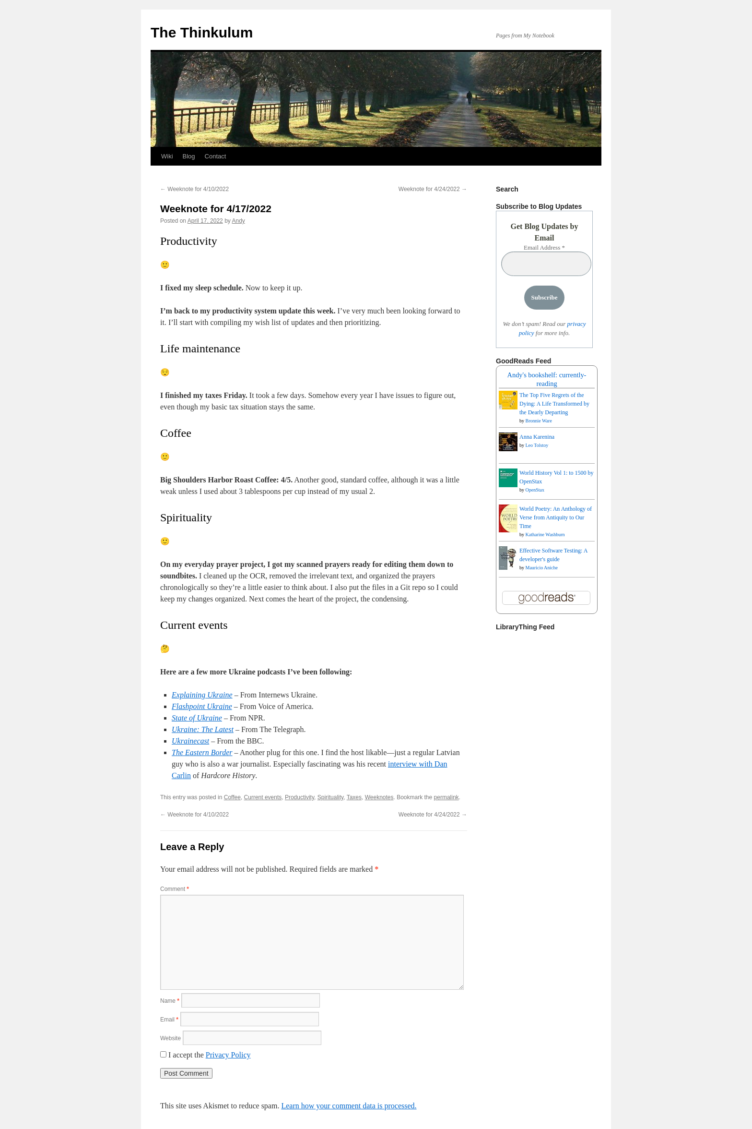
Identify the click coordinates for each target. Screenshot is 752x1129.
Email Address (544, 247)
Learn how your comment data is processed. (348, 1106)
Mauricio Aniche (542, 567)
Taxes (354, 797)
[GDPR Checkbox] (163, 1054)
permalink (446, 797)
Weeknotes (379, 797)
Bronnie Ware (539, 420)
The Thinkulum (202, 32)
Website (170, 1038)
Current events (263, 797)
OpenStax (535, 489)
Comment (174, 889)
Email (169, 1019)
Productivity (299, 797)
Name (169, 1000)
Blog (189, 156)
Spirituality (330, 797)
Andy (238, 220)
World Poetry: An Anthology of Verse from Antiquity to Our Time (555, 517)
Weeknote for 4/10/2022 (194, 189)
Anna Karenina (536, 436)
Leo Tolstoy (537, 445)
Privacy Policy (228, 1055)
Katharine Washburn (545, 534)
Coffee (232, 797)
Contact (215, 156)
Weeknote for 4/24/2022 (433, 189)
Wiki (167, 156)
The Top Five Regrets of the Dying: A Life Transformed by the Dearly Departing (554, 404)
